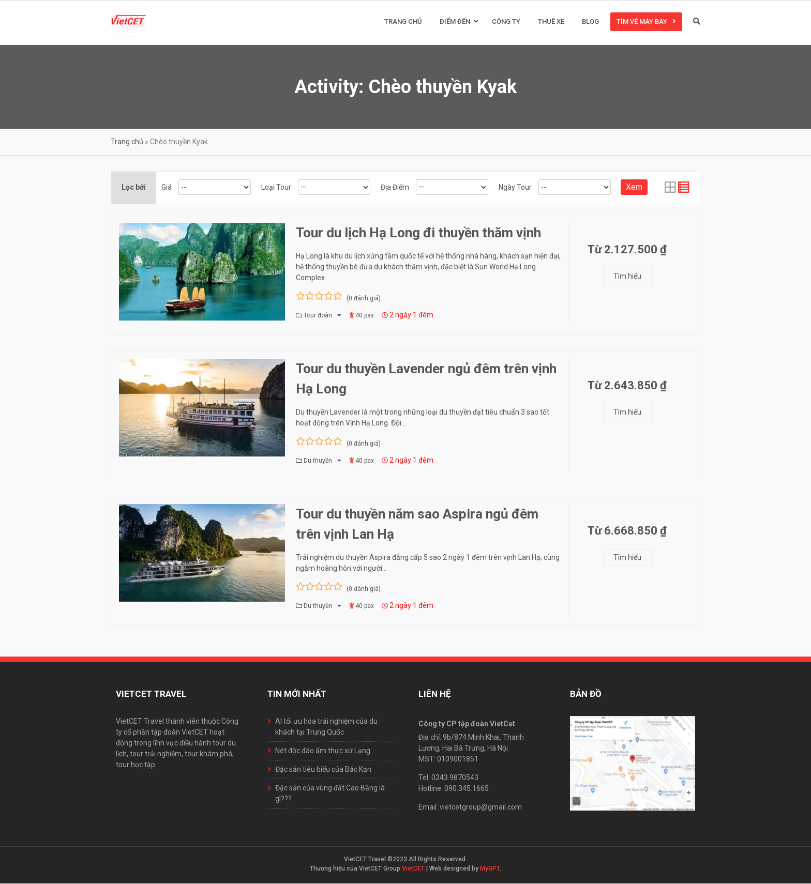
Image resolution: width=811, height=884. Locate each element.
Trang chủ (403, 22)
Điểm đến (455, 22)
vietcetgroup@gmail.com (481, 807)
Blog (590, 22)
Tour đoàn (319, 315)
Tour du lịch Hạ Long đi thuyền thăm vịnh (418, 233)
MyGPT (490, 869)
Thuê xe (551, 22)
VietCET (413, 869)
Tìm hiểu (627, 276)
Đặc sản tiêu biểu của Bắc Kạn (323, 770)
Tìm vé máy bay (642, 22)
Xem (634, 187)
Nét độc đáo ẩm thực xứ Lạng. (323, 751)
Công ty (506, 22)
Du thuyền (319, 461)
